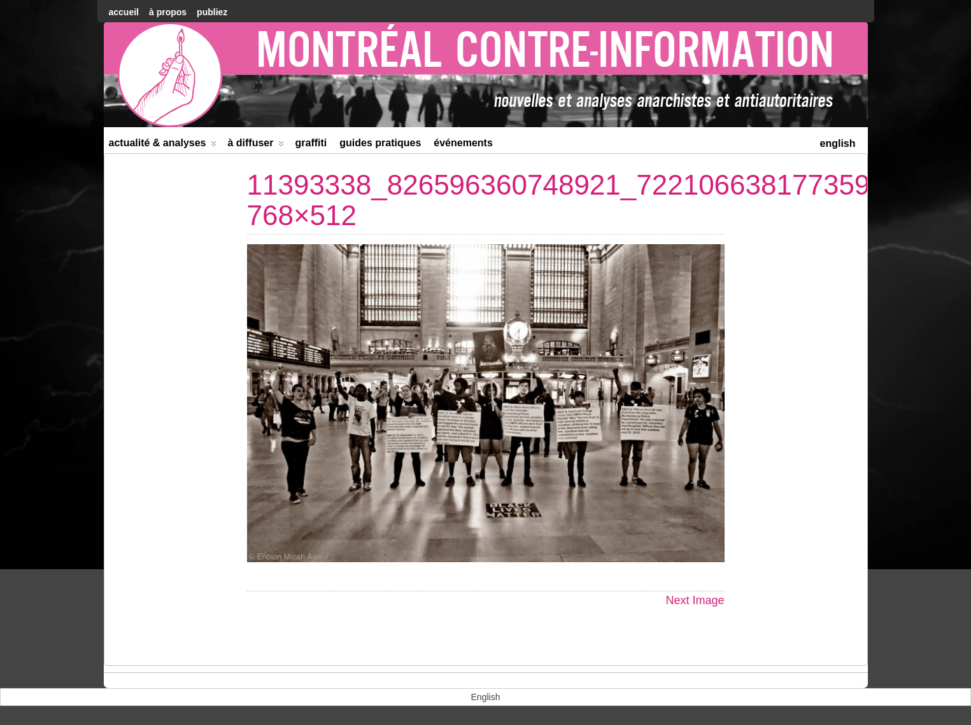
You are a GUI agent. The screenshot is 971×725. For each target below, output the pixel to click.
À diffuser (255, 145)
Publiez (212, 12)
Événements (463, 142)
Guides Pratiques (380, 142)
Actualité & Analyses (163, 145)
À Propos (168, 12)
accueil (124, 12)
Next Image (694, 600)
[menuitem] (837, 142)
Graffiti (311, 142)
